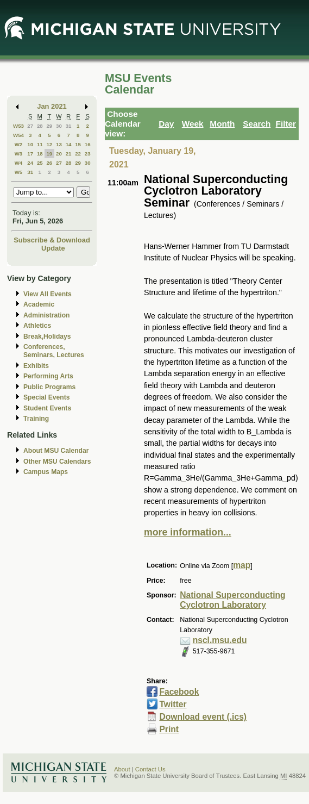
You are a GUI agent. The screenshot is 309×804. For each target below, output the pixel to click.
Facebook (179, 691)
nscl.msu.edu (220, 640)
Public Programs (49, 387)
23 (88, 154)
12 (49, 144)
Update (53, 248)
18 (40, 154)
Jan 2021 (52, 106)
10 (30, 144)
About (122, 769)
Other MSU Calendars (57, 461)
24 (30, 163)
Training (36, 418)
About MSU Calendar (56, 450)
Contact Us (150, 769)
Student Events (47, 408)
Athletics (37, 325)
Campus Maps (45, 472)
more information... (187, 532)
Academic (38, 304)
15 (78, 144)
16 (88, 144)
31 (69, 126)
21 (69, 154)
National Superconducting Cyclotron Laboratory (232, 600)
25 (40, 163)
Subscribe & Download (52, 240)
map (241, 565)
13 (59, 144)
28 (40, 126)
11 (40, 144)
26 (49, 163)
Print (169, 729)
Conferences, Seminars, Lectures (53, 351)
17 (30, 154)
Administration (46, 315)
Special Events (46, 397)
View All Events (47, 294)
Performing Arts (48, 376)
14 (69, 144)
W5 (19, 172)
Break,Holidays (47, 336)
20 (59, 154)
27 (30, 126)
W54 (18, 135)
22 (78, 154)
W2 (19, 144)
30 (59, 126)
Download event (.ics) (203, 716)
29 (49, 126)
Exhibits (36, 366)
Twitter (172, 704)
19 (49, 154)
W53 (18, 126)
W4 (19, 163)
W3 (19, 154)
